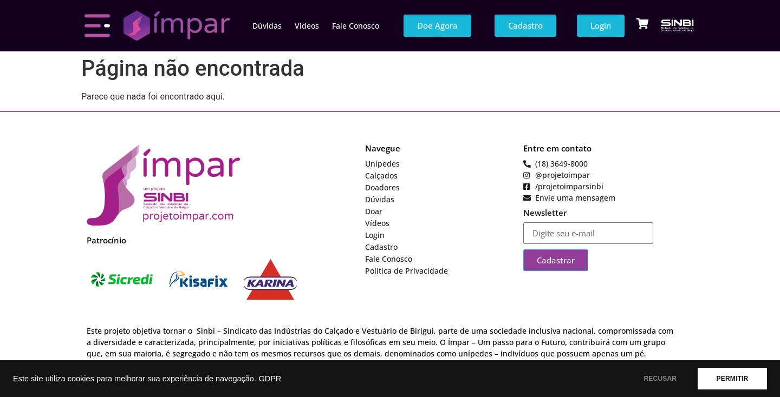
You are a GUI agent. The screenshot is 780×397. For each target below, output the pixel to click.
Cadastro (381, 247)
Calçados (381, 175)
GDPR (269, 378)
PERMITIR (732, 378)
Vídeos (307, 26)
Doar (373, 211)
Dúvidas (267, 26)
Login (375, 235)
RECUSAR (660, 378)
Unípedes (382, 163)
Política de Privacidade (406, 271)
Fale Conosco (355, 26)
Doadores (382, 187)
